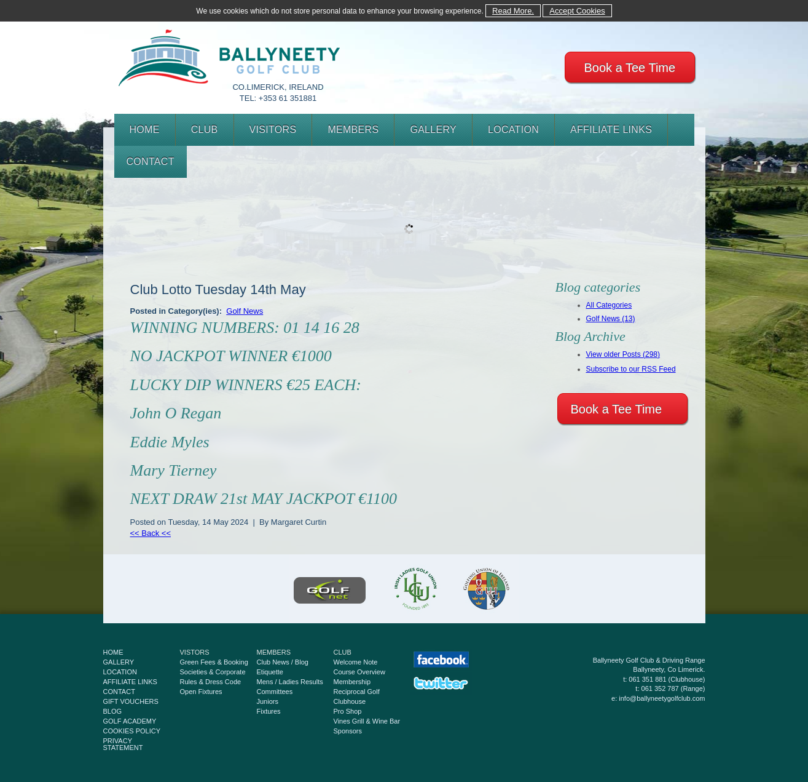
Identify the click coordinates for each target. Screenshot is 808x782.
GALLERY (433, 129)
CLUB (204, 129)
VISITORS (273, 129)
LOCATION (513, 129)
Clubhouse (350, 701)
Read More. (513, 10)
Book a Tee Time (630, 67)
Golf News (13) (610, 318)
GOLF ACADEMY (130, 721)
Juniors (267, 701)
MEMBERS (353, 129)
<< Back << (150, 533)
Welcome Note (356, 662)
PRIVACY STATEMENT (123, 744)
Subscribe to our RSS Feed (631, 369)
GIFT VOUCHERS (131, 701)
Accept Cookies (577, 10)
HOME (145, 129)
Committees (275, 691)
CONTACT (151, 161)
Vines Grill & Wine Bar (367, 721)
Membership (352, 681)
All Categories (609, 305)
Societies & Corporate (213, 672)
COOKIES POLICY (132, 731)
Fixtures (269, 711)
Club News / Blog (282, 662)
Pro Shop (348, 711)
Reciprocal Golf (357, 691)
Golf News (244, 311)
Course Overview (359, 672)
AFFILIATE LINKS (611, 129)
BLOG (112, 711)
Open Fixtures (201, 691)
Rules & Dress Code (210, 681)
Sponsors (348, 731)
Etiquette (270, 672)
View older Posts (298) (623, 354)
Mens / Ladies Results (290, 681)
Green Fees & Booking (214, 662)
